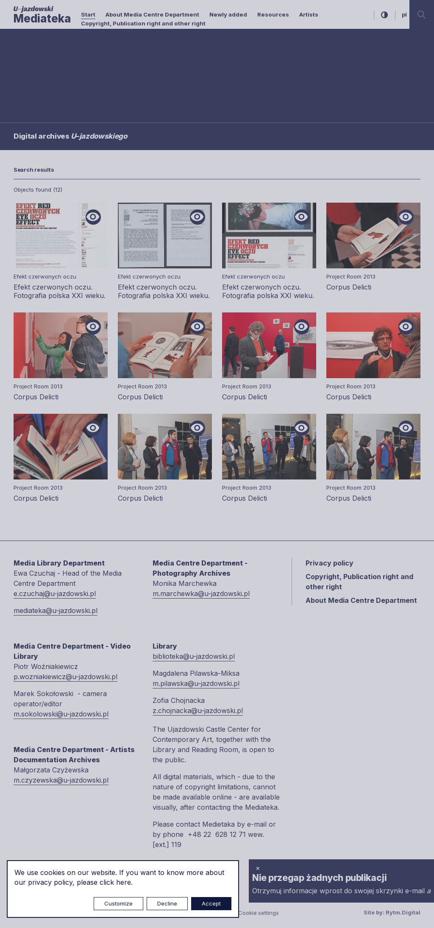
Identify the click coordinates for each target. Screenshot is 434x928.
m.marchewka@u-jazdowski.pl (201, 593)
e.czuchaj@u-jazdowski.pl (55, 593)
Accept (211, 903)
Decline (167, 903)
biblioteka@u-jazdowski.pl (194, 656)
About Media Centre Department (152, 14)
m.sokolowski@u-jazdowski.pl (61, 714)
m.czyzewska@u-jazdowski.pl (61, 780)
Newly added (228, 14)
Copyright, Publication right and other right (143, 23)
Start (88, 14)
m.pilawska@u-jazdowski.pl (196, 683)
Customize (118, 903)
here (123, 882)
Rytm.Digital (403, 912)
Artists (308, 14)
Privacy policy (329, 563)
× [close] (258, 868)
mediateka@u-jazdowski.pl (55, 610)
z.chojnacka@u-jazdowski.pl (198, 710)
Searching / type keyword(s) (52, 68)
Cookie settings (258, 912)
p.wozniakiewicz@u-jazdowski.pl (65, 676)
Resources (273, 14)
